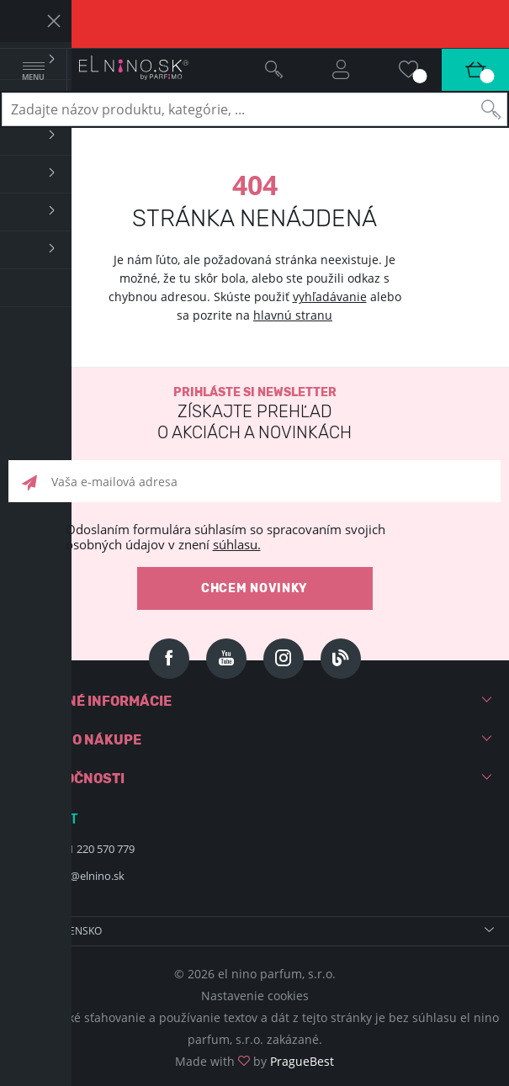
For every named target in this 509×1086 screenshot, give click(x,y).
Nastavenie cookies (255, 996)
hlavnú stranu (292, 315)
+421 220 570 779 (92, 848)
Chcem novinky (254, 588)
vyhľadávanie (330, 297)
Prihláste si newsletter (254, 414)
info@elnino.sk (87, 875)
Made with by (254, 1061)
